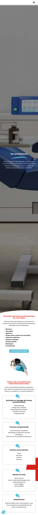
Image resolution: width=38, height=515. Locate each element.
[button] (34, 2)
